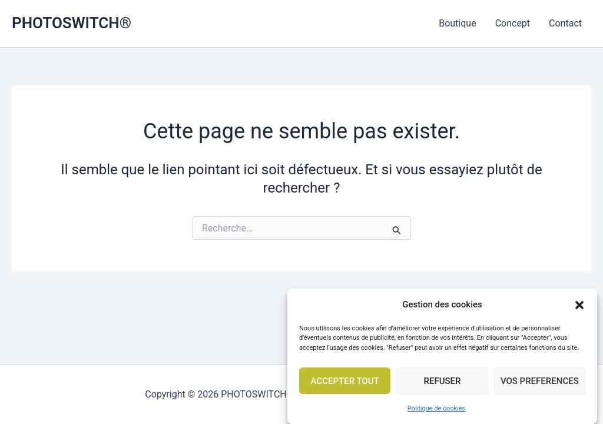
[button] (579, 308)
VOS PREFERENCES (540, 384)
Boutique (457, 23)
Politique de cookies (436, 412)
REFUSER (441, 384)
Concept (512, 23)
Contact (565, 23)
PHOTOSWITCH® (71, 23)
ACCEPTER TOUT (345, 384)
